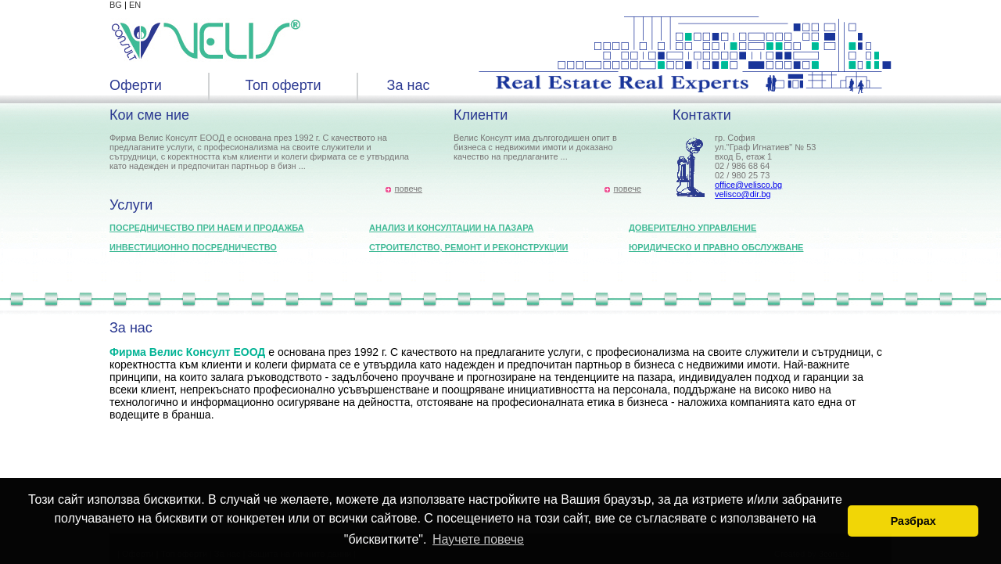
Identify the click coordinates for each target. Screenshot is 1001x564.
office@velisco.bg (748, 184)
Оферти (135, 85)
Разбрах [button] (913, 521)
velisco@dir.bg (743, 194)
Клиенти (481, 115)
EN (135, 4)
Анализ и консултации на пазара (451, 227)
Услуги (130, 205)
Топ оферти (283, 85)
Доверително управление (692, 227)
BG (115, 4)
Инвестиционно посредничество (193, 247)
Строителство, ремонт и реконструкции (469, 247)
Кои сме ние (149, 115)
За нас (408, 85)
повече (408, 188)
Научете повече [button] (478, 539)
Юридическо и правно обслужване (716, 247)
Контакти (702, 115)
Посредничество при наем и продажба (206, 227)
